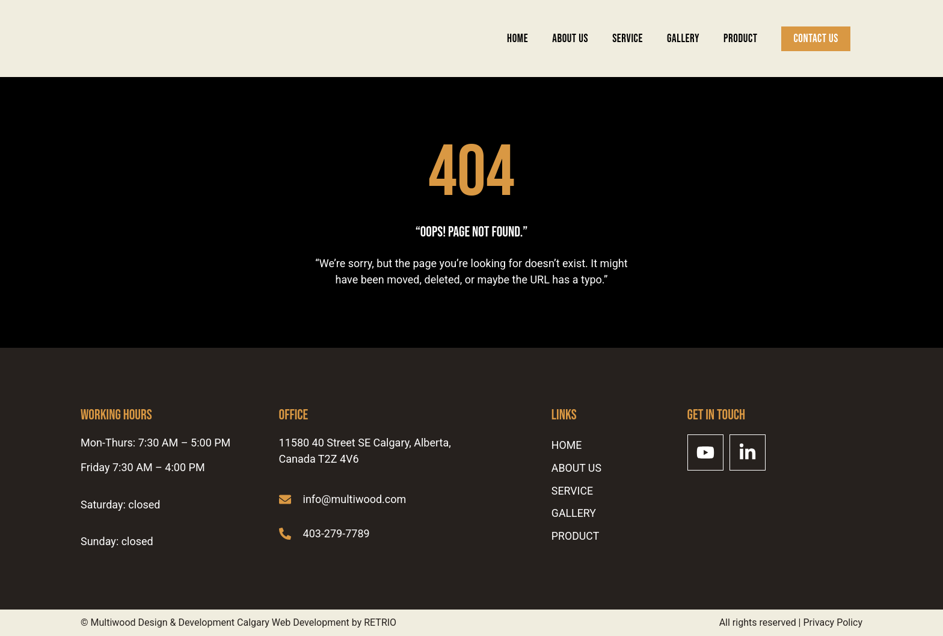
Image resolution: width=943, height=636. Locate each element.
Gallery (683, 39)
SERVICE (627, 39)
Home (517, 39)
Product (740, 39)
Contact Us (815, 39)
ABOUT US (570, 39)
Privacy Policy (833, 622)
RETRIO (380, 622)
